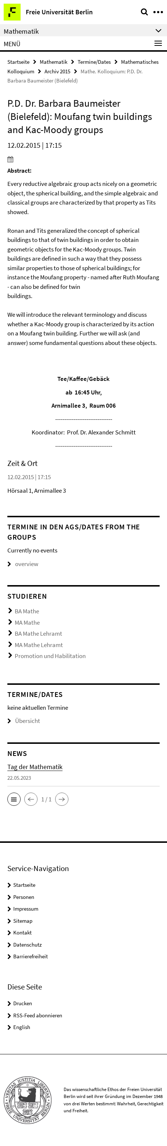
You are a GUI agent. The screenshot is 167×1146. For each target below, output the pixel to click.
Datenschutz (27, 944)
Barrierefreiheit (30, 956)
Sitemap (22, 920)
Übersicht (23, 721)
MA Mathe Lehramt (39, 645)
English (21, 1027)
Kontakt (22, 932)
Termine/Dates (94, 61)
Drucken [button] (22, 1003)
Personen (23, 896)
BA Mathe (27, 611)
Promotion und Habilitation (50, 656)
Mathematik (53, 61)
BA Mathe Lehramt (38, 633)
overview (22, 564)
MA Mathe (27, 622)
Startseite (18, 61)
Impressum (25, 908)
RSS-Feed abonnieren (37, 1015)
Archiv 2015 (57, 71)
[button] (14, 799)
